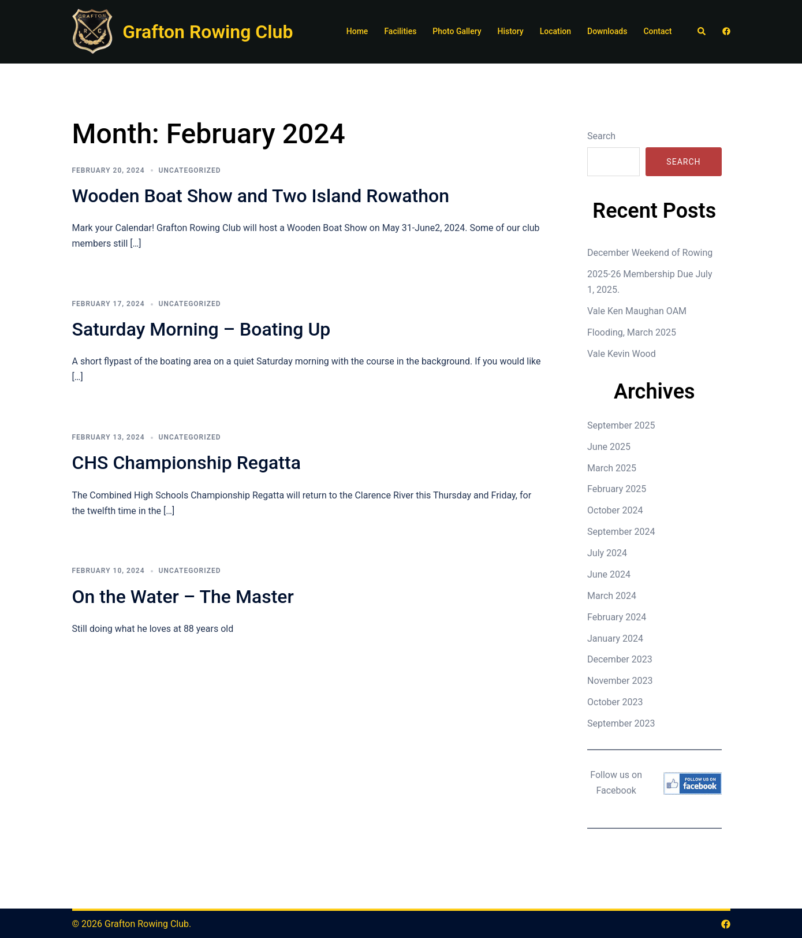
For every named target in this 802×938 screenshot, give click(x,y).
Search (601, 136)
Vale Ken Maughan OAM (637, 311)
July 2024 (607, 553)
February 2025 (616, 488)
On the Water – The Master (183, 597)
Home (357, 31)
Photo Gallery (456, 31)
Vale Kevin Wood (621, 353)
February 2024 (616, 617)
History (511, 31)
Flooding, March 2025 (631, 332)
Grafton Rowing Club (207, 32)
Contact (657, 31)
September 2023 (621, 723)
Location (555, 31)
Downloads (607, 31)
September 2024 (621, 531)
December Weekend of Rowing (650, 252)
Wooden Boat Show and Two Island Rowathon (260, 196)
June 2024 (609, 574)
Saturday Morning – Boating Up (201, 329)
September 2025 (621, 425)
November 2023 (619, 680)
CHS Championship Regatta (186, 463)
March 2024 (611, 595)
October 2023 (615, 702)
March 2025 (611, 468)
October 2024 (615, 510)
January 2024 (615, 638)
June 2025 (609, 446)
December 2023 (619, 659)
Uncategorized (190, 170)
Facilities (400, 31)
